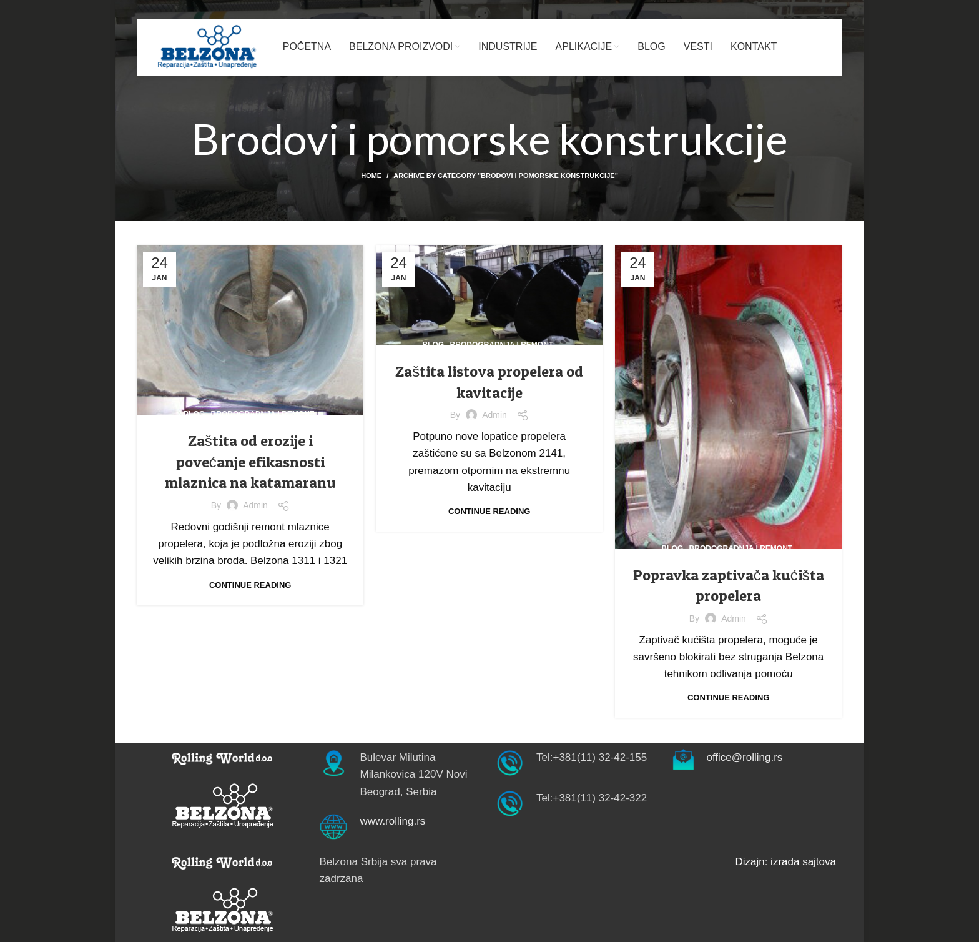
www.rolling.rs (393, 821)
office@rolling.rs (745, 757)
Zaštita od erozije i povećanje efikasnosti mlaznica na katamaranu (250, 462)
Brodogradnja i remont (263, 414)
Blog (194, 414)
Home (371, 175)
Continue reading (250, 585)
